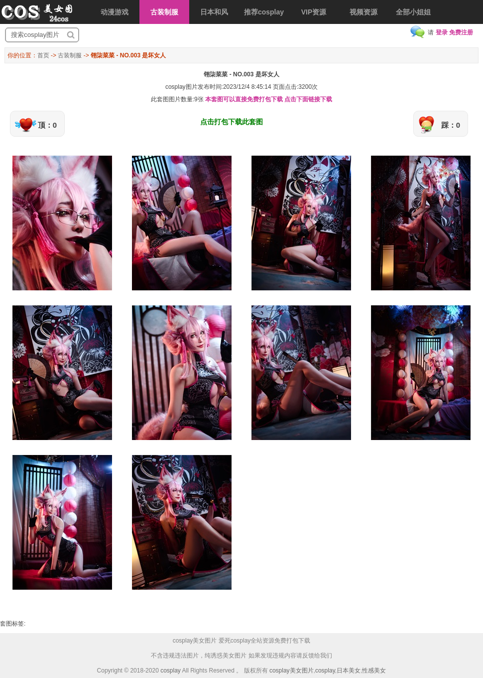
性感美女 (374, 670)
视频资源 (363, 12)
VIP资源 (314, 12)
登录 (442, 32)
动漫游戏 (114, 12)
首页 (43, 55)
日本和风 (214, 12)
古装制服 (164, 12)
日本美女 (349, 670)
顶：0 (47, 125)
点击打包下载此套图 (231, 122)
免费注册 (461, 32)
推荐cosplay (264, 12)
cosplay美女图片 (291, 670)
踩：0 (450, 125)
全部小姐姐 (413, 12)
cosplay (170, 670)
